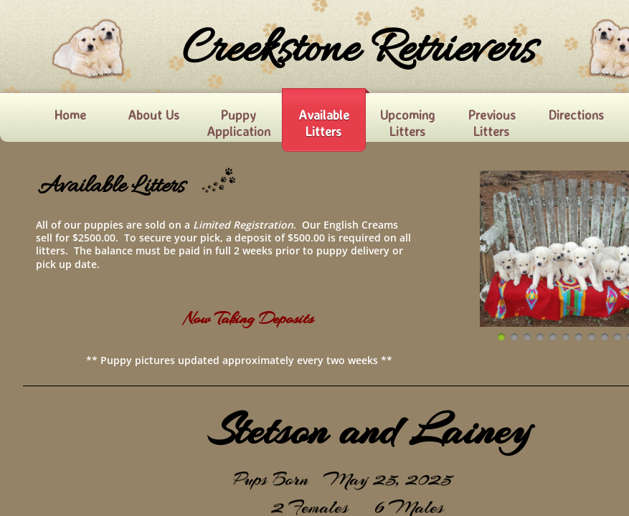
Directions (576, 115)
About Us (153, 115)
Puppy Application (238, 123)
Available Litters (323, 123)
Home (70, 115)
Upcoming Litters (407, 123)
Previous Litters (492, 123)
